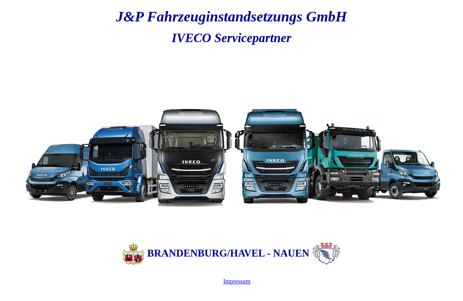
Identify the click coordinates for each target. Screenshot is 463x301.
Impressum (236, 281)
